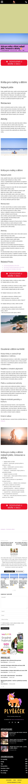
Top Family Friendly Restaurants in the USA (14, 267)
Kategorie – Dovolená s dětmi (7, 529)
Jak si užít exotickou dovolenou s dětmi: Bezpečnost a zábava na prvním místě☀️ (5, 584)
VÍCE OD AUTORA (19, 571)
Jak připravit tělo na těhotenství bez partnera (11, 660)
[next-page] (15, 590)
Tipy (2, 764)
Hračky (2, 761)
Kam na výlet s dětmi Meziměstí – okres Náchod (11, 675)
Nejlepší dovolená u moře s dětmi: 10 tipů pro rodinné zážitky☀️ (14, 583)
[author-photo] (14, 551)
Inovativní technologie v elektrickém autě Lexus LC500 (13, 665)
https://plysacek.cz (14, 555)
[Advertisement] (14, 19)
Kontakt (20, 780)
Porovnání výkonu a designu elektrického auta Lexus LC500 (14, 670)
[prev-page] (13, 590)
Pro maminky (4, 759)
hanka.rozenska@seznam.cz (17, 719)
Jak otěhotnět (4, 770)
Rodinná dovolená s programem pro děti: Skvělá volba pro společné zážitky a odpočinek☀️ (23, 584)
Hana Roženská (5, 50)
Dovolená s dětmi (5, 768)
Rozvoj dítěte (4, 766)
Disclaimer (8, 780)
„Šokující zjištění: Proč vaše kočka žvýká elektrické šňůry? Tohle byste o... (18, 740)
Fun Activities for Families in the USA (12, 269)
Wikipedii (3, 421)
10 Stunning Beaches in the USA (11, 265)
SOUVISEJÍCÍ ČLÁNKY (9, 571)
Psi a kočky (3, 773)
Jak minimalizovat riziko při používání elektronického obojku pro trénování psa (7, 544)
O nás (14, 780)
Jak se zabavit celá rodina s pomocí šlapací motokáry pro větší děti (21, 544)
